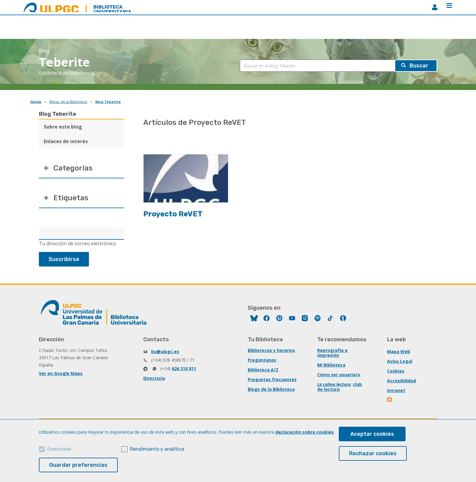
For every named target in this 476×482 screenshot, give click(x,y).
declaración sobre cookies (304, 432)
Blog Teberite (108, 102)
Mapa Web (398, 351)
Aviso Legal (399, 361)
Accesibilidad (401, 381)
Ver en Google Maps (61, 373)
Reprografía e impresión (332, 352)
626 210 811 (184, 368)
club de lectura (339, 386)
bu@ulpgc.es (165, 351)
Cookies (395, 371)
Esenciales (59, 449)
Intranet (396, 390)
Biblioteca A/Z (263, 370)
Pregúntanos (262, 360)
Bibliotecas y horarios (271, 350)
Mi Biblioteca (331, 365)
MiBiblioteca (434, 7)
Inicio (35, 102)
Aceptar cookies (372, 434)
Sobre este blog (63, 126)
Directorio (154, 378)
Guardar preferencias (78, 465)
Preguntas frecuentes (272, 379)
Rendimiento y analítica (157, 449)
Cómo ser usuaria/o (338, 374)
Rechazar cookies (372, 453)
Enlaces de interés (66, 141)
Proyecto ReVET (172, 214)
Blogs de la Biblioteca (68, 102)
